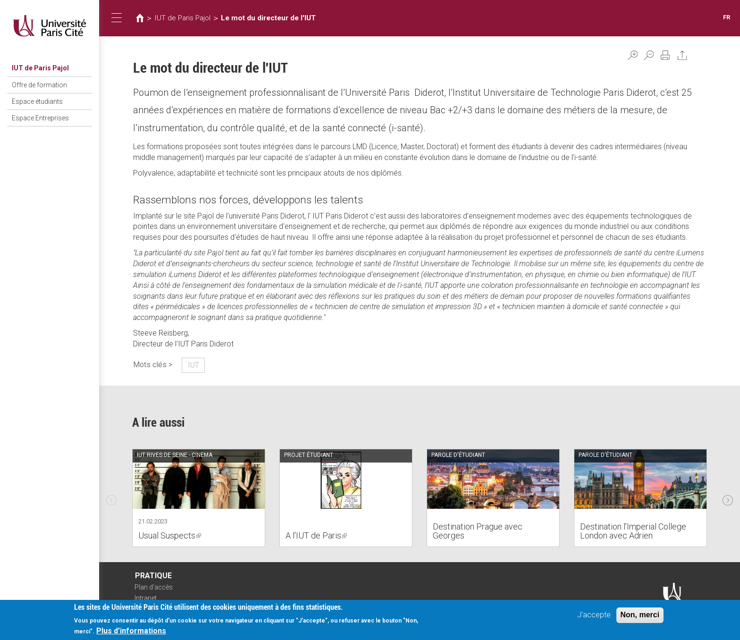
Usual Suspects (169, 535)
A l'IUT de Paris (316, 535)
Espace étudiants (37, 101)
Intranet (146, 598)
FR (726, 17)
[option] (198, 498)
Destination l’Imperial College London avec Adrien (633, 531)
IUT (193, 365)
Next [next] (728, 498)
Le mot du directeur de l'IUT (268, 18)
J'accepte (594, 615)
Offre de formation (39, 85)
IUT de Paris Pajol (40, 68)
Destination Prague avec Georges (477, 531)
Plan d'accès (154, 587)
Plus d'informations (131, 631)
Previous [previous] (111, 498)
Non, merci (640, 615)
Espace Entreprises (40, 118)
